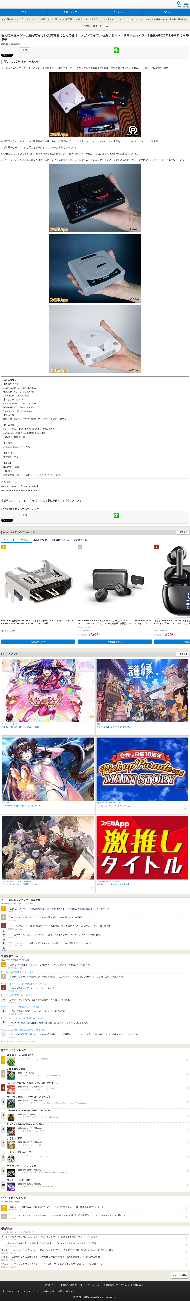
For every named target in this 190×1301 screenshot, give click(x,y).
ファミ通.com (122, 1285)
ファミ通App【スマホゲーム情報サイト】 (19, 19)
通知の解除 (109, 1285)
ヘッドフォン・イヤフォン (16, 540)
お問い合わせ (51, 1285)
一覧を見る (183, 532)
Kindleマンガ (40, 540)
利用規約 (64, 1285)
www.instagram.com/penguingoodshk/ (20, 490)
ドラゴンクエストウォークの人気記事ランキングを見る (24, 984)
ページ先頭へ (181, 1275)
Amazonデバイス (60, 540)
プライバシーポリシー (91, 1285)
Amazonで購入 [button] (38, 642)
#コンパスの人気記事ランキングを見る (18, 972)
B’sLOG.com (137, 1285)
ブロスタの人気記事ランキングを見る (17, 995)
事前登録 (86, 26)
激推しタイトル (100, 26)
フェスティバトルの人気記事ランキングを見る (21, 1007)
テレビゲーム (80, 540)
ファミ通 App (11, 4)
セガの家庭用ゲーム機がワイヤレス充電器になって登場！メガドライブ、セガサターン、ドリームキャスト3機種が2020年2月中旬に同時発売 (123, 19)
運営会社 (74, 1285)
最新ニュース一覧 (49, 19)
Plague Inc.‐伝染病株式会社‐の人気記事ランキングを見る (24, 1030)
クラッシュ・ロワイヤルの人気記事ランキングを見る (23, 1018)
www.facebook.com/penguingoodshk (19, 486)
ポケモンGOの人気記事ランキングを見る (19, 1041)
